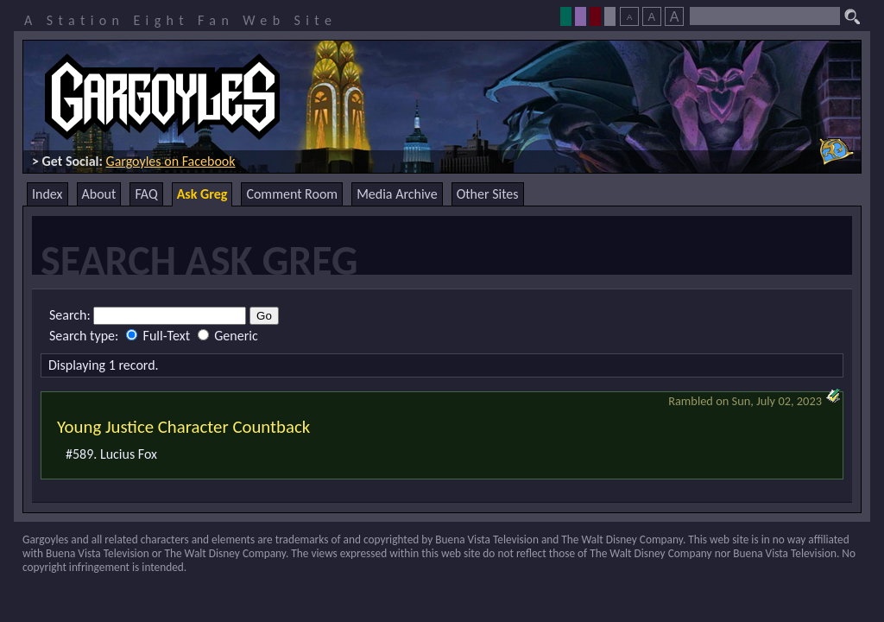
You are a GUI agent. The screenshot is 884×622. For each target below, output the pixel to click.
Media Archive (397, 194)
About (99, 194)
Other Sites (488, 194)
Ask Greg (202, 194)
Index (47, 194)
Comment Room (292, 194)
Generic (228, 335)
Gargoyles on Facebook (171, 161)
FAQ (146, 194)
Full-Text (159, 335)
